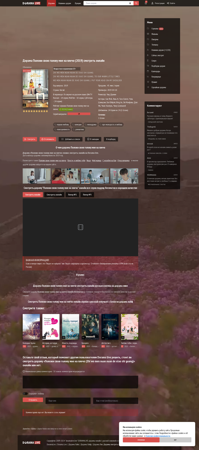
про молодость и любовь (112, 124)
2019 (66, 85)
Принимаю (141, 440)
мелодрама (91, 124)
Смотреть (30, 139)
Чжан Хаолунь (106, 105)
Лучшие (78, 3)
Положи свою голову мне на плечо (52, 160)
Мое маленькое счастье (156, 184)
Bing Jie (119, 102)
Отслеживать (48, 139)
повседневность (63, 129)
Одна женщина (123, 160)
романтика (80, 129)
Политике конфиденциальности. (158, 436)
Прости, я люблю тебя (76, 160)
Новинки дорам (65, 3)
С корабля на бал (109, 160)
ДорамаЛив (26, 429)
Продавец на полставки (157, 139)
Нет (175, 440)
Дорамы (51, 3)
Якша (89, 160)
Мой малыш (96, 160)
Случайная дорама (159, 87)
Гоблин (150, 170)
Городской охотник (155, 122)
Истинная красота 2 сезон (157, 153)
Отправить (33, 399)
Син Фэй (108, 98)
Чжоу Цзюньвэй (119, 105)
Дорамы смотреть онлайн (113, 444)
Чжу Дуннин (111, 94)
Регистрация (158, 3)
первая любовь (63, 124)
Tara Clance (123, 98)
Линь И (115, 98)
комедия (78, 124)
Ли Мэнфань (128, 102)
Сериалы (33, 429)
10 (46, 111)
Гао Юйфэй (111, 102)
